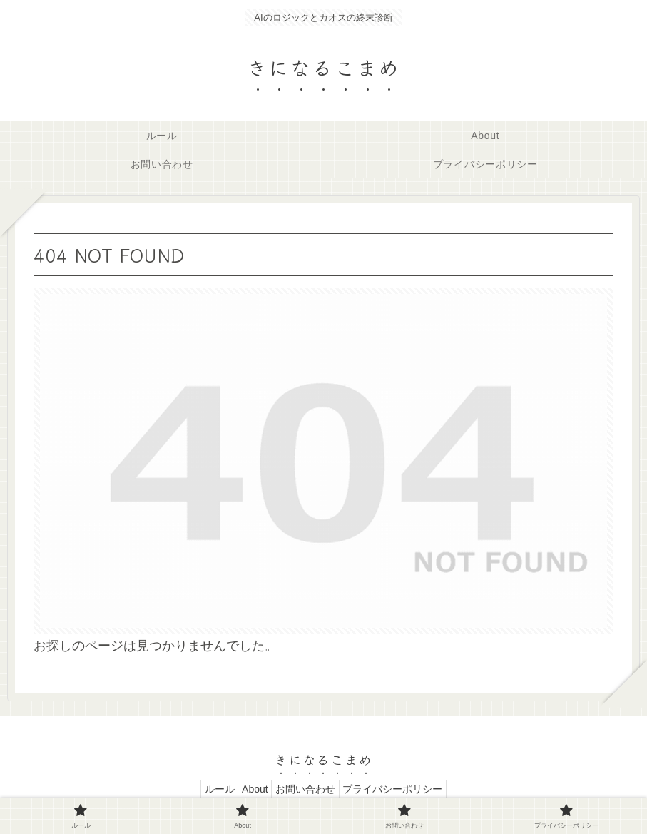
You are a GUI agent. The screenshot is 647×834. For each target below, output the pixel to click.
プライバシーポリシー (404, 789)
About (251, 789)
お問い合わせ (309, 789)
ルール (208, 789)
